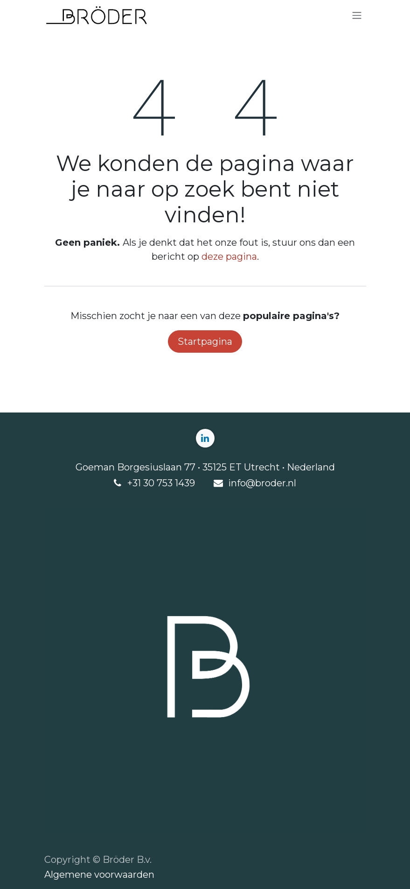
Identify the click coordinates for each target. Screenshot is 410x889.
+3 (132, 483)
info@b (244, 483)
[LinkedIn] (205, 438)
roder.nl (278, 483)
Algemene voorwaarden (99, 874)
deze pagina (229, 256)
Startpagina (205, 341)
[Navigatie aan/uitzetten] (356, 15)
